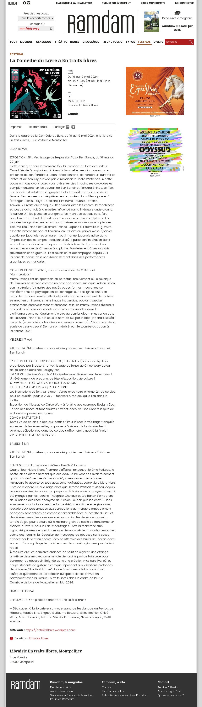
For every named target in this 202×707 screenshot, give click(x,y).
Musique (26, 42)
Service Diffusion (168, 687)
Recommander (37, 127)
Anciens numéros (61, 691)
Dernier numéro (60, 687)
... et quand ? (36, 24)
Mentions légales (113, 691)
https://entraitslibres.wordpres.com (50, 630)
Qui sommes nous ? (171, 695)
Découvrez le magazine (177, 18)
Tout (13, 42)
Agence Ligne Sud (169, 691)
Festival (144, 42)
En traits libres (39, 638)
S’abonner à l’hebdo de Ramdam (71, 695)
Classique (43, 42)
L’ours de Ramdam (62, 699)
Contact (107, 687)
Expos (130, 42)
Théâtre (61, 42)
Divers (158, 42)
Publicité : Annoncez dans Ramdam (125, 695)
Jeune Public (113, 42)
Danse (74, 42)
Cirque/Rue (91, 42)
